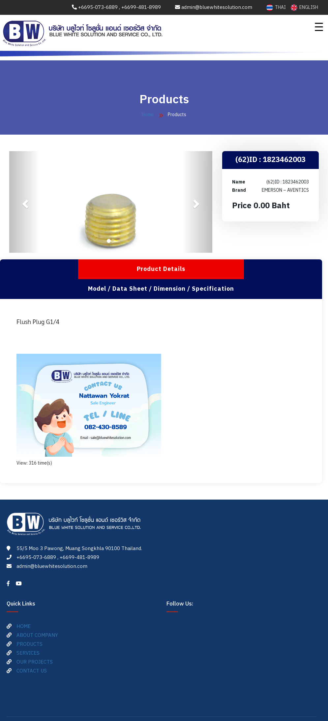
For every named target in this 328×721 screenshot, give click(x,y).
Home (148, 114)
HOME (23, 607)
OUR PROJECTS (34, 642)
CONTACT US (31, 651)
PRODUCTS (29, 624)
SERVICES (28, 633)
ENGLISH (304, 7)
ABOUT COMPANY (37, 615)
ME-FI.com (208, 706)
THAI (276, 7)
